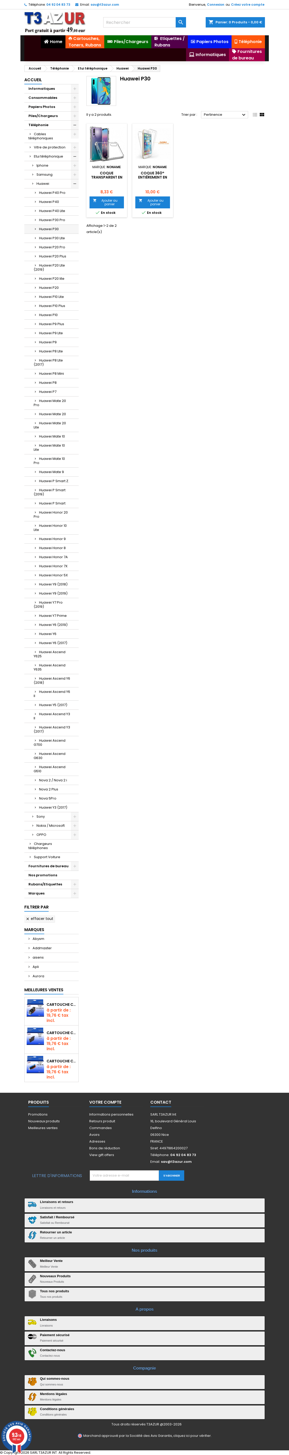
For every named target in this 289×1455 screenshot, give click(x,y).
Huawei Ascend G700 (49, 742)
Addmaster (42, 948)
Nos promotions (42, 875)
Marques (36, 893)
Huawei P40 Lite (52, 210)
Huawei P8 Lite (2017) (48, 362)
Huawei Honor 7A (53, 557)
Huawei (42, 183)
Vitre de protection (49, 147)
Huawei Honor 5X (53, 575)
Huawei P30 (49, 229)
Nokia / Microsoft (50, 825)
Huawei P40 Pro (52, 192)
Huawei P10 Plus (52, 305)
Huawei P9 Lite (51, 333)
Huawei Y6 (47, 633)
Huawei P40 (49, 201)
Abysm (38, 938)
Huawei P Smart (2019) (49, 492)
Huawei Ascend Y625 (49, 654)
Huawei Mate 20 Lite (50, 425)
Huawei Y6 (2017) (53, 642)
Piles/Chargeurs (43, 115)
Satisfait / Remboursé (57, 1217)
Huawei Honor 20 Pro (51, 514)
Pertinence (225, 115)
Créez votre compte (247, 4)
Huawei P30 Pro (52, 219)
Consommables (42, 97)
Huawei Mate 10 (52, 436)
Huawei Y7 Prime (53, 615)
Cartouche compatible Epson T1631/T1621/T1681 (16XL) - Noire (61, 1033)
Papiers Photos (41, 106)
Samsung (44, 174)
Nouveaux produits (44, 1121)
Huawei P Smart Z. (54, 481)
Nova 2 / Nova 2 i (53, 780)
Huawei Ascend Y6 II (52, 693)
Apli (35, 966)
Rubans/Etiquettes (45, 884)
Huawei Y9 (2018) (53, 584)
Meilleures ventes (43, 1127)
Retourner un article (56, 1232)
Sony (40, 816)
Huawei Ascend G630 (49, 755)
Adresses (97, 1141)
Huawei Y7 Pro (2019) (48, 604)
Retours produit (102, 1121)
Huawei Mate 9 (51, 471)
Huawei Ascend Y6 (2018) (52, 680)
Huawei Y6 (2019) (53, 624)
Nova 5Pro (47, 798)
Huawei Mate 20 (52, 414)
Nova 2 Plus (48, 789)
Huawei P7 (47, 391)
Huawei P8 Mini (51, 373)
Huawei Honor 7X (53, 566)
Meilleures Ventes (43, 990)
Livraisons (48, 1320)
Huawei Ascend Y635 (49, 667)
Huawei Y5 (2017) (53, 704)
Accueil (33, 80)
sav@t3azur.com (105, 4)
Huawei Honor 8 (52, 547)
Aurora (38, 976)
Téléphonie (38, 124)
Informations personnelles (111, 1114)
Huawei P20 (49, 287)
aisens (38, 957)
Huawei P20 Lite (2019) (49, 267)
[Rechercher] (144, 22)
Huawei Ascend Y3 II (52, 716)
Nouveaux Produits (55, 1276)
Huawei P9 (48, 342)
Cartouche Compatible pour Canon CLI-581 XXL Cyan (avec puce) (61, 1061)
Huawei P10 (48, 314)
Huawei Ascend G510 (49, 769)
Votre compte (105, 1102)
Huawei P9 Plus (51, 324)
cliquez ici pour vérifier (192, 1435)
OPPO (41, 834)
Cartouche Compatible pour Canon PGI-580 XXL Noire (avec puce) (61, 1004)
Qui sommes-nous (54, 1379)
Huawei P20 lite (51, 278)
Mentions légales (53, 1394)
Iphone (42, 165)
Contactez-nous (52, 1350)
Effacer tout (39, 918)
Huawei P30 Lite (52, 238)
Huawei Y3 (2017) (53, 807)
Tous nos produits (54, 1291)
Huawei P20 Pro (52, 247)
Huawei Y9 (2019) (53, 593)
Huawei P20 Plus (52, 256)
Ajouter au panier (105, 202)
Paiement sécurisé (55, 1335)
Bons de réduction (104, 1148)
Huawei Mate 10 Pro (49, 460)
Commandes (100, 1127)
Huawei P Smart (52, 503)
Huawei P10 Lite (51, 296)
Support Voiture (47, 857)
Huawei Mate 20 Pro (50, 402)
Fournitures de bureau (48, 866)
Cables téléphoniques (40, 136)
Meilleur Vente (51, 1261)
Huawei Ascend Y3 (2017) (52, 729)
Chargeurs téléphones (40, 845)
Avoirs (94, 1134)
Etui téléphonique (48, 156)
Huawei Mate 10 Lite (49, 447)
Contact (160, 1102)
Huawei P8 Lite (51, 351)
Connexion (215, 4)
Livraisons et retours (56, 1202)
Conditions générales (57, 1409)
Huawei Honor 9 (52, 538)
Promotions (38, 1114)
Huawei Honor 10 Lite (50, 527)
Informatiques (41, 88)
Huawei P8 (48, 382)
